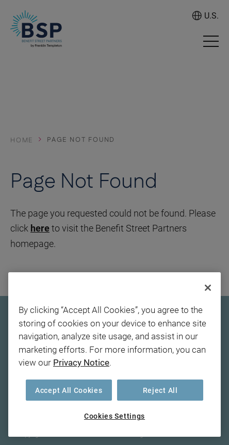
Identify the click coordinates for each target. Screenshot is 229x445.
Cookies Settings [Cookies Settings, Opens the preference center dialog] (114, 416)
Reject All (160, 390)
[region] (114, 354)
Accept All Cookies (69, 390)
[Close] (208, 287)
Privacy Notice (81, 362)
